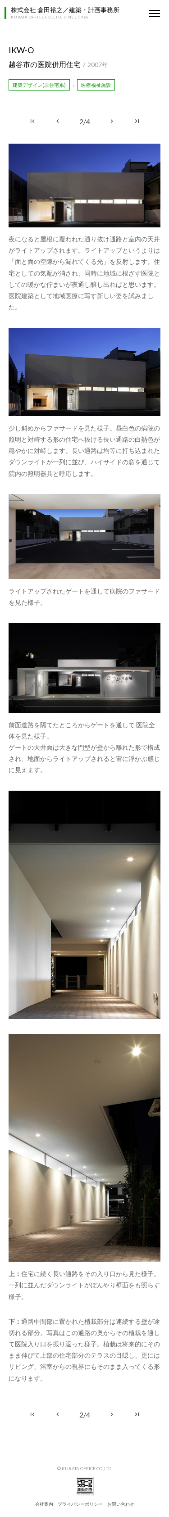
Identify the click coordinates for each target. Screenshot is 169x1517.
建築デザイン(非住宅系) (39, 85)
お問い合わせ (120, 1504)
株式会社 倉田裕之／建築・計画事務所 (65, 10)
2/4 (84, 121)
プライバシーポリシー (80, 1504)
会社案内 (44, 1504)
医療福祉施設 (96, 85)
